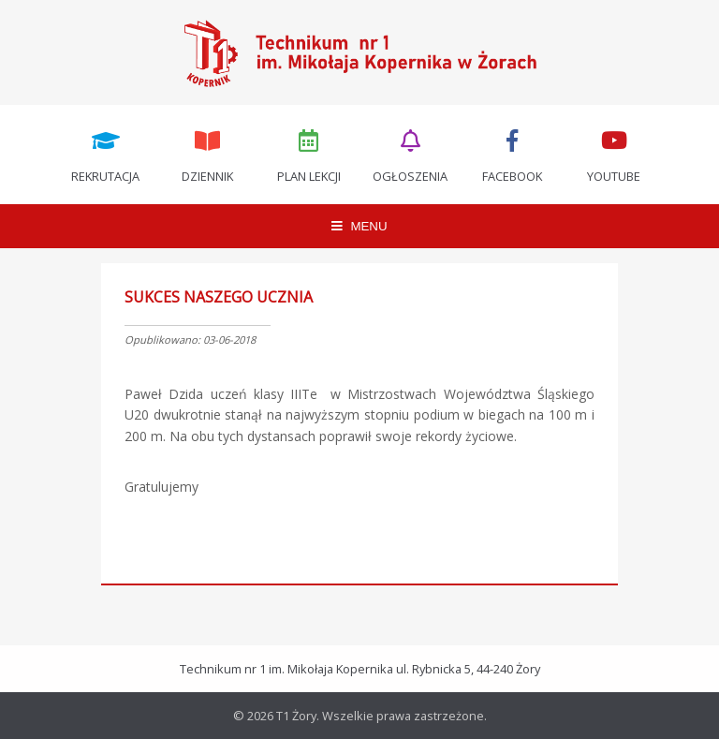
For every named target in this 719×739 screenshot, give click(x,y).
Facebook (512, 155)
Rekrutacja (106, 155)
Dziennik (207, 155)
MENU (359, 226)
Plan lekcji (309, 155)
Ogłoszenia (411, 155)
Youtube (614, 155)
